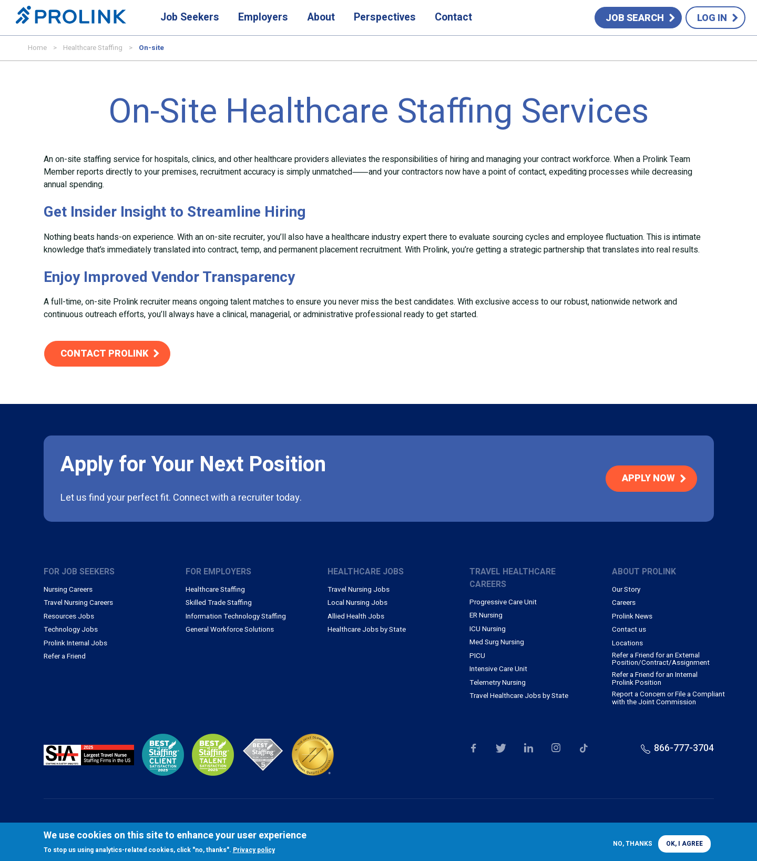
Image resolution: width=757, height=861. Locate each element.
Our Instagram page (556, 748)
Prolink (71, 18)
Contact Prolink (104, 354)
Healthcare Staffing (92, 48)
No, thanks (632, 843)
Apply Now (648, 478)
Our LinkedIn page (528, 748)
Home (37, 48)
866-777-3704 (684, 748)
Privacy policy (254, 850)
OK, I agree (684, 843)
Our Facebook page (473, 748)
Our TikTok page (584, 748)
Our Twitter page (501, 748)
